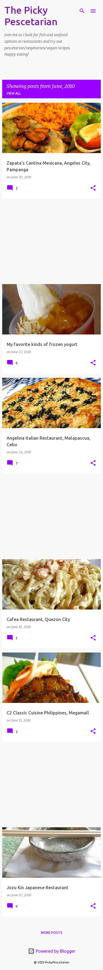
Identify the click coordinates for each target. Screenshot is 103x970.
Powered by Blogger (51, 951)
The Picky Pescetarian (31, 15)
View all (14, 93)
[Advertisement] (51, 241)
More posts (51, 932)
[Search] (82, 11)
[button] (93, 188)
